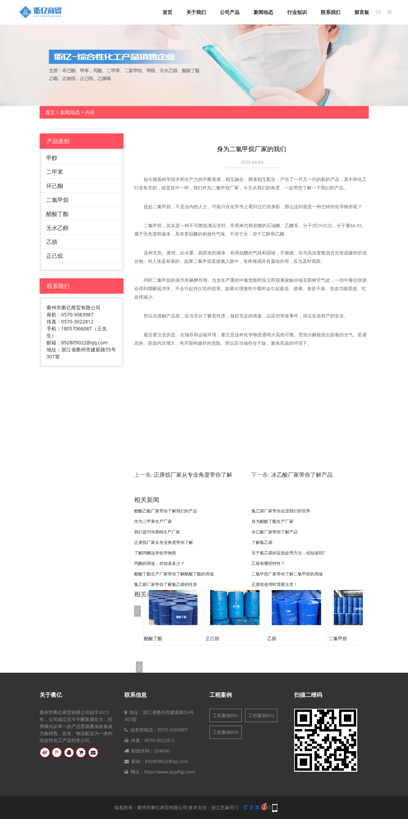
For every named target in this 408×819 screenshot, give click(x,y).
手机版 (286, 807)
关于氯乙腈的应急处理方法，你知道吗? (288, 553)
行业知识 (297, 12)
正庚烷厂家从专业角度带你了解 (193, 474)
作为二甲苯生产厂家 (153, 521)
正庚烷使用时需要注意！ (274, 584)
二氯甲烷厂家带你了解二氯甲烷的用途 (287, 574)
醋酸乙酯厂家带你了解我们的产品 (165, 511)
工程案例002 (261, 715)
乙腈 (51, 242)
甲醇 (51, 158)
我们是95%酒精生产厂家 (157, 532)
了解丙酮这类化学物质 (155, 553)
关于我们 (196, 12)
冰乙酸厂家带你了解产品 (302, 474)
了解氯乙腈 (261, 542)
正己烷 (54, 256)
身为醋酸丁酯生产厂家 (272, 521)
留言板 (361, 12)
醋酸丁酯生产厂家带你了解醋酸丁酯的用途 (174, 574)
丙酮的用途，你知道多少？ (159, 563)
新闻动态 (263, 12)
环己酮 (54, 186)
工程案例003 (225, 732)
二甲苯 (54, 172)
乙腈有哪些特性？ (268, 563)
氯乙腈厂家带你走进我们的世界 (280, 511)
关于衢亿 (51, 695)
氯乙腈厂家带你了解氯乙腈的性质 (165, 584)
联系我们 (330, 12)
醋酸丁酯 (57, 214)
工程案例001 (225, 715)
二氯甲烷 (57, 200)
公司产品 (230, 12)
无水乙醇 (57, 228)
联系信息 (135, 695)
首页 (167, 12)
